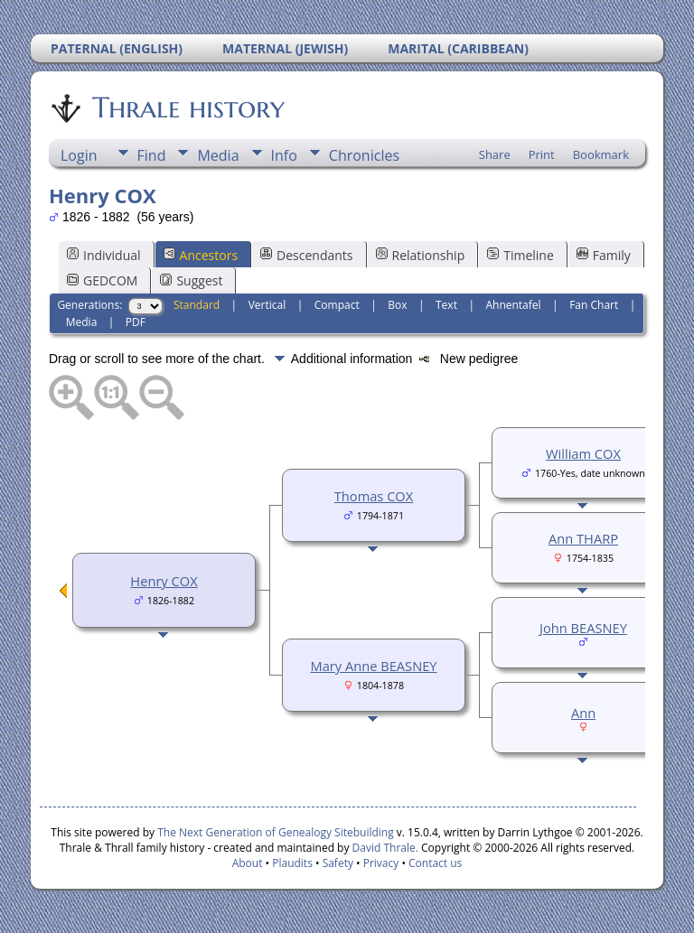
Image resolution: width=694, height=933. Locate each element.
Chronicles (364, 155)
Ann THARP (583, 538)
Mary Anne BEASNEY (373, 666)
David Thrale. (383, 847)
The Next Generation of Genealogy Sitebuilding (275, 832)
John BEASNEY (583, 628)
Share (495, 154)
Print (542, 154)
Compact (337, 305)
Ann (583, 713)
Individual (104, 255)
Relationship (420, 255)
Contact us (435, 863)
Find (151, 155)
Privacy (381, 863)
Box (397, 305)
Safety (338, 863)
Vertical (267, 305)
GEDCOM (102, 280)
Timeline (520, 255)
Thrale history (187, 107)
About (247, 863)
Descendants (306, 255)
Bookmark (601, 154)
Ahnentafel (512, 305)
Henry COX (163, 581)
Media (218, 155)
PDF (135, 322)
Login (79, 155)
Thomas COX (373, 496)
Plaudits (292, 863)
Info (284, 155)
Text (446, 305)
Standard (197, 305)
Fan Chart (593, 305)
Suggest (191, 280)
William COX (583, 453)
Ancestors (201, 255)
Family (604, 255)
